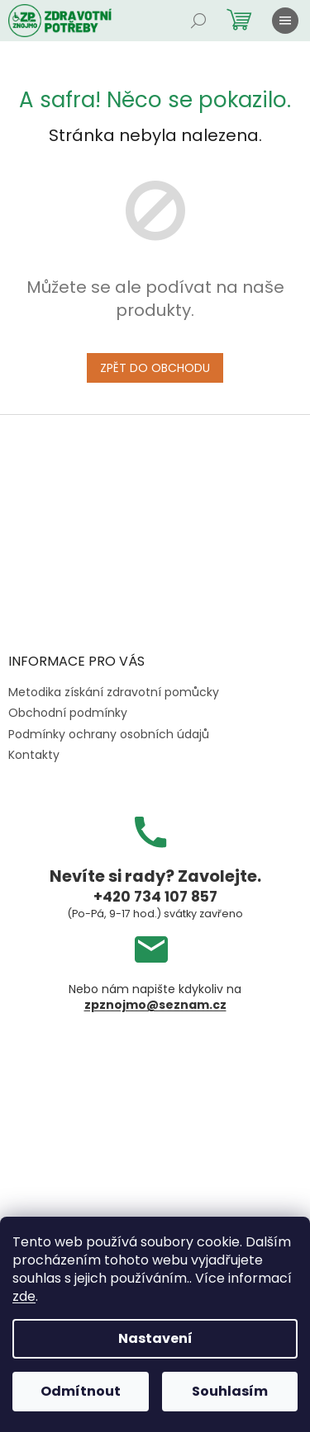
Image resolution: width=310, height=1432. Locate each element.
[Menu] (285, 20)
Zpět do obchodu (155, 368)
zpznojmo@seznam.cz (155, 1005)
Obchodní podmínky (67, 712)
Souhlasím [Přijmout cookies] (230, 1391)
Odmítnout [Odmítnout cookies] (81, 1391)
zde (24, 1296)
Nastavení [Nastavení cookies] (155, 1338)
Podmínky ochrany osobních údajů (108, 734)
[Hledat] (198, 20)
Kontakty (34, 755)
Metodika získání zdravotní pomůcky (113, 692)
